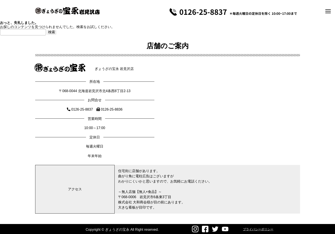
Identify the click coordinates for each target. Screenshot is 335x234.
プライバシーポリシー (258, 229)
